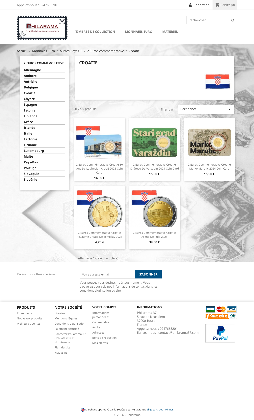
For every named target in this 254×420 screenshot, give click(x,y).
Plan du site (62, 347)
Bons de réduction (104, 337)
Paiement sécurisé (67, 329)
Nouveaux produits (29, 318)
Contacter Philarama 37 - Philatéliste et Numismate (70, 338)
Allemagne (32, 70)
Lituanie (30, 145)
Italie (28, 133)
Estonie (30, 110)
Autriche (30, 82)
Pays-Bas (31, 162)
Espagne (30, 105)
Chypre (29, 99)
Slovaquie (31, 174)
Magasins (61, 352)
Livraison (60, 313)
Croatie (30, 93)
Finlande (31, 116)
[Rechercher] (212, 20)
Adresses (98, 332)
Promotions (24, 313)
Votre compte (104, 307)
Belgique (31, 87)
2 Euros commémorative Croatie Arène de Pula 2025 (154, 235)
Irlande (29, 128)
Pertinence (206, 109)
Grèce (28, 122)
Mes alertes (100, 343)
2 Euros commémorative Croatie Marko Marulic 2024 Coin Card (209, 166)
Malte (28, 156)
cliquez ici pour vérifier (160, 409)
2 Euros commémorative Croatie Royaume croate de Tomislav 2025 (99, 235)
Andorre (30, 76)
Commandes (100, 322)
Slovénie (30, 180)
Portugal (31, 168)
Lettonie (30, 139)
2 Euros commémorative (44, 63)
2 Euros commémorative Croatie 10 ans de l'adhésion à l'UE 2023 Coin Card (99, 168)
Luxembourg (34, 151)
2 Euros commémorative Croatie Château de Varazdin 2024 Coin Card (154, 166)
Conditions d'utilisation (70, 323)
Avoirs (96, 327)
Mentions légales (66, 318)
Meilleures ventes (28, 323)
